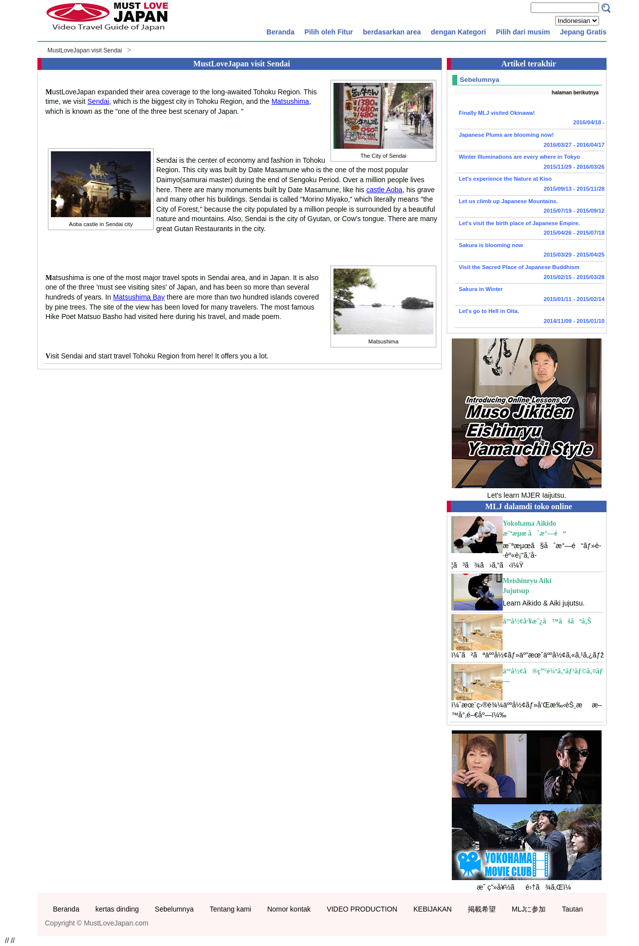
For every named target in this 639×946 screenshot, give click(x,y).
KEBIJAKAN (432, 909)
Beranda (281, 32)
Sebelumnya (174, 909)
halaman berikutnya (575, 92)
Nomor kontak (289, 909)
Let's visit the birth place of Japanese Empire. (530, 229)
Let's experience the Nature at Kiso (530, 185)
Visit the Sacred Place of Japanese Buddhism (530, 273)
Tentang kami (230, 909)
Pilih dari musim (523, 32)
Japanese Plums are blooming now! (530, 141)
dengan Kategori (458, 32)
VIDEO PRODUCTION (361, 909)
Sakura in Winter (530, 295)
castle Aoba (384, 190)
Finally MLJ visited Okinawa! (530, 119)
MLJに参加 (529, 909)
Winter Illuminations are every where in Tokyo (530, 163)
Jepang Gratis (583, 32)
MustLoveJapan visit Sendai (84, 50)
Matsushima (290, 101)
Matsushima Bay (138, 297)
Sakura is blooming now (530, 251)
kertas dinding (117, 909)
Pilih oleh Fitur (329, 32)
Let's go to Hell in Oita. (530, 317)
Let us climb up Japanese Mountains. (530, 207)
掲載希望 (482, 909)
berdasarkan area (392, 32)
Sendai (98, 101)
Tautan (572, 909)
